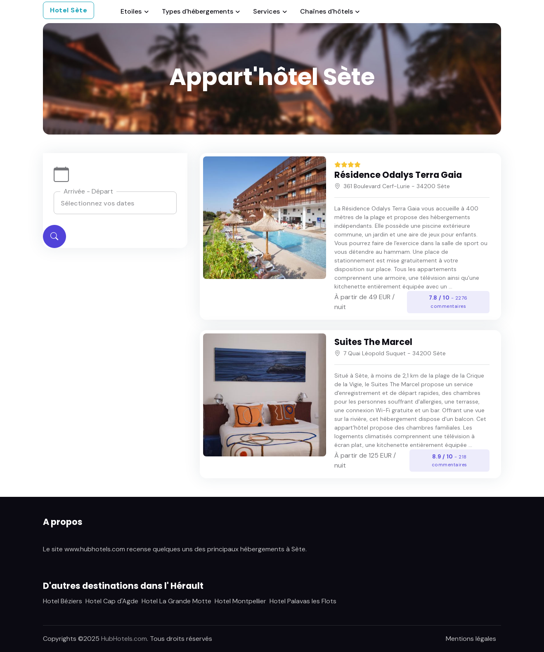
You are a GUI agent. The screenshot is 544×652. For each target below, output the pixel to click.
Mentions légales (471, 638)
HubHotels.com (124, 638)
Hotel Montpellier (240, 601)
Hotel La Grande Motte (176, 601)
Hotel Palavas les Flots (303, 601)
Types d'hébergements (197, 11)
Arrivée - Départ (88, 191)
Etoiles (131, 11)
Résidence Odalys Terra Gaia (398, 175)
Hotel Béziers (62, 601)
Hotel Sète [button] (68, 10)
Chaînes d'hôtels (326, 11)
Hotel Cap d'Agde (111, 601)
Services (266, 11)
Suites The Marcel (373, 342)
